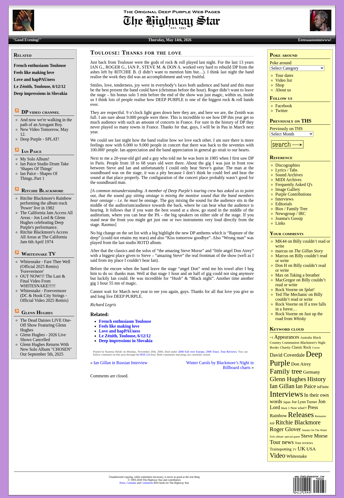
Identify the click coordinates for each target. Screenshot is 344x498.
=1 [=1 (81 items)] (271, 337)
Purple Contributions (293, 194)
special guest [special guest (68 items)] (292, 436)
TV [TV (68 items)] (295, 449)
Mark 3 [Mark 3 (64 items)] (285, 408)
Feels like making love (34, 72)
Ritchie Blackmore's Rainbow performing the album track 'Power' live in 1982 (45, 203)
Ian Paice (32, 151)
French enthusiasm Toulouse (40, 65)
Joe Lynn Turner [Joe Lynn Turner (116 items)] (304, 402)
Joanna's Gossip (289, 218)
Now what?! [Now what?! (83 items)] (299, 408)
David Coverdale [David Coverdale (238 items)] (287, 355)
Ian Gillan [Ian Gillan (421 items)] (282, 386)
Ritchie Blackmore (42, 190)
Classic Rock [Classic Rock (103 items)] (301, 347)
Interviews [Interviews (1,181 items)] (286, 394)
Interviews (284, 199)
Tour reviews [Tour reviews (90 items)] (304, 443)
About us (283, 90)
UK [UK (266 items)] (302, 449)
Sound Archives (289, 175)
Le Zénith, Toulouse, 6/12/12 (40, 86)
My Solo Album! (34, 159)
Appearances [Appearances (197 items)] (286, 337)
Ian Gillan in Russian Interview (121, 362)
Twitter (281, 110)
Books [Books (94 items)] (274, 347)
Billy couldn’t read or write (298, 297)
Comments (147, 482)
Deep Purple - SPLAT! (39, 139)
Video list (283, 80)
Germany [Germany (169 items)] (311, 372)
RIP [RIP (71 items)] (272, 423)
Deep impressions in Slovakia (40, 93)
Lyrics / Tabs (286, 170)
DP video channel (41, 112)
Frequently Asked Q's (294, 184)
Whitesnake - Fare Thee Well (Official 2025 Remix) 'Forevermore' (45, 266)
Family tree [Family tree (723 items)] (286, 371)
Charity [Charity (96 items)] (285, 347)
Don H (281, 265)
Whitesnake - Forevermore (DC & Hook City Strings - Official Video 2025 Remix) (44, 295)
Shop (279, 85)
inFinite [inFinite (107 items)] (323, 387)
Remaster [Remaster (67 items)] (320, 416)
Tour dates (284, 75)
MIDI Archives (288, 179)
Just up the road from (299, 316)
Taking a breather (305, 275)
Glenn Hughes (37, 312)
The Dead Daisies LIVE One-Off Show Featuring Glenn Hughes (45, 325)
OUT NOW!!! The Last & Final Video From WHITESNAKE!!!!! (42, 281)
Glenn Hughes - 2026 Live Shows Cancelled (43, 337)
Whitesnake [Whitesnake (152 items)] (296, 456)
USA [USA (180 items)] (311, 449)
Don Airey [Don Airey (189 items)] (301, 364)
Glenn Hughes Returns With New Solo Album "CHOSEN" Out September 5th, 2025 (46, 349)
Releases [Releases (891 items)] (301, 414)
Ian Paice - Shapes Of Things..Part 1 (39, 176)
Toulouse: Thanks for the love (136, 52)
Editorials (283, 204)
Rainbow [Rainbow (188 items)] (278, 415)
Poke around (280, 62)
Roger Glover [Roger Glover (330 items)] (285, 429)
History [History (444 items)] (316, 378)
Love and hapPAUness (34, 79)
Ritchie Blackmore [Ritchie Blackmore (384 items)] (298, 422)
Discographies (287, 165)
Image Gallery (287, 189)
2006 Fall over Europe (191, 351)
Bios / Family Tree (291, 208)
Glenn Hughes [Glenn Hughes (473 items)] (288, 378)
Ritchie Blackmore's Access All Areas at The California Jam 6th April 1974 (44, 237)
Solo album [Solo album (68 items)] (277, 436)
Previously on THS (286, 128)
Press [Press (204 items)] (313, 407)
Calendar (131, 482)
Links (280, 223)
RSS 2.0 (145, 354)
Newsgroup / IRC (290, 213)
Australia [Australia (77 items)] (306, 337)
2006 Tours (212, 351)
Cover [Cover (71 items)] (316, 347)
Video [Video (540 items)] (277, 455)
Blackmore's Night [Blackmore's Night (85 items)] (312, 343)
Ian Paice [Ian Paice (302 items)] (306, 386)
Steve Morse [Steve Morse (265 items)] (314, 436)
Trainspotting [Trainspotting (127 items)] (281, 449)
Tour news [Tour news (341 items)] (282, 442)
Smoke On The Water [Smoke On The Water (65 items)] (314, 430)
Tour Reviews (228, 351)
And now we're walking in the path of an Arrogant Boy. (46, 122)
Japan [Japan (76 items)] (287, 402)
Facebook (283, 105)
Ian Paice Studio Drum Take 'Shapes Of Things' (44, 166)
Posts (122, 482)
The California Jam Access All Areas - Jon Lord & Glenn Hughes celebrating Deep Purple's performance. (46, 220)
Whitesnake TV (38, 254)
